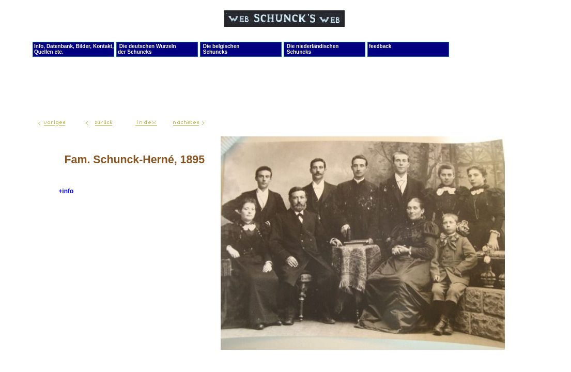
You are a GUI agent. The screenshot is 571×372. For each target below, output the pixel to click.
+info (65, 191)
